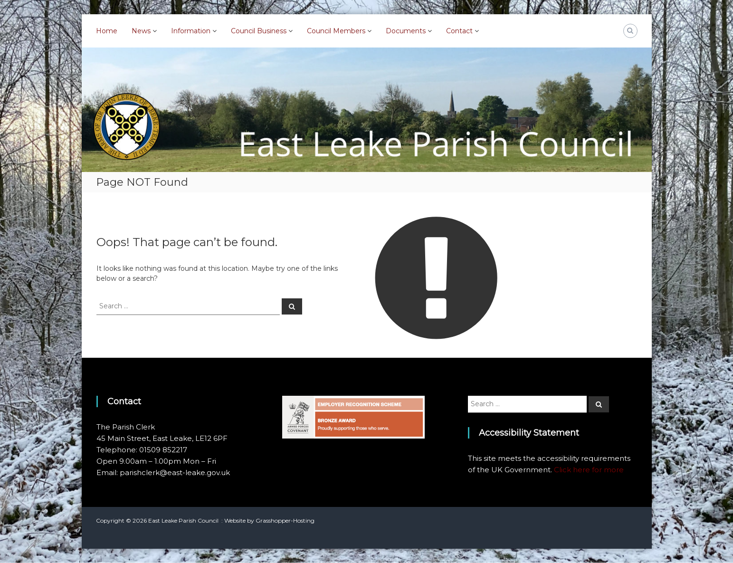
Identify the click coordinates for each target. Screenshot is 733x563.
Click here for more (589, 469)
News (141, 31)
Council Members (336, 31)
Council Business (258, 31)
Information (190, 31)
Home (106, 31)
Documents (406, 31)
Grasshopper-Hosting (285, 520)
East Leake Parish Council (183, 520)
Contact (459, 31)
